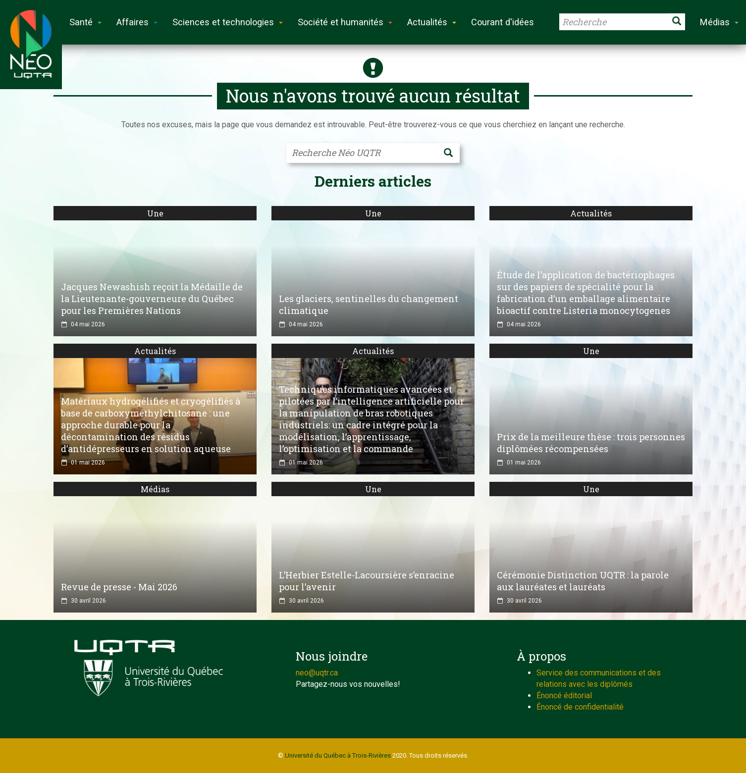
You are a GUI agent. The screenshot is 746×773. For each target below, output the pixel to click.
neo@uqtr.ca (317, 672)
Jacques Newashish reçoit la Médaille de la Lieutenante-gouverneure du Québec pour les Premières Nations (152, 298)
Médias (155, 489)
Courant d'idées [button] (502, 22)
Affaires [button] (137, 22)
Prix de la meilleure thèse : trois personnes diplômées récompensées (591, 443)
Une (155, 213)
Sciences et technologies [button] (227, 22)
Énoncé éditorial (564, 695)
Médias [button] (719, 22)
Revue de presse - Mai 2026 (119, 587)
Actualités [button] (431, 22)
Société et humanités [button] (345, 22)
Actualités (591, 213)
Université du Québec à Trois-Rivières (338, 755)
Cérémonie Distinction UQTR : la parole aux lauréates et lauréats (583, 581)
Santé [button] (85, 22)
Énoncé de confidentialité (580, 707)
